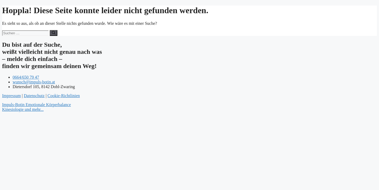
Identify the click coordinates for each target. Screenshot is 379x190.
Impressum (11, 95)
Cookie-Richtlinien (64, 95)
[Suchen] (53, 33)
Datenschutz (34, 95)
